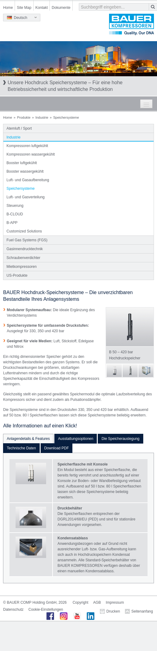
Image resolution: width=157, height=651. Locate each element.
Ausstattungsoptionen (75, 439)
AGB (97, 602)
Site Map (24, 7)
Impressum (115, 602)
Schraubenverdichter (23, 258)
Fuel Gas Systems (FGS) (26, 240)
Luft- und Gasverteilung (25, 197)
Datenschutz (13, 609)
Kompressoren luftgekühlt (27, 146)
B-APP (11, 223)
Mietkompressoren (21, 266)
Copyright (80, 602)
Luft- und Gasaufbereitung (27, 180)
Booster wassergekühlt (24, 171)
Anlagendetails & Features (28, 439)
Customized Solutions (24, 231)
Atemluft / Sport (19, 128)
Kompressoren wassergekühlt (30, 154)
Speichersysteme (20, 188)
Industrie (41, 117)
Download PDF (56, 448)
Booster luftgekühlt (21, 163)
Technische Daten (21, 448)
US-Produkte (16, 275)
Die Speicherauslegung (120, 439)
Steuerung (14, 205)
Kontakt (41, 7)
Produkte (24, 117)
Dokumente (61, 7)
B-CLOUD (14, 214)
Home (8, 7)
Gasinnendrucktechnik (24, 249)
